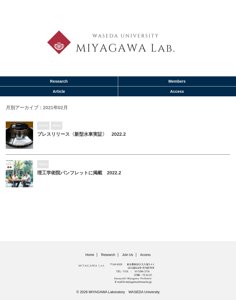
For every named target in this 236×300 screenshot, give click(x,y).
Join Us (127, 255)
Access (177, 91)
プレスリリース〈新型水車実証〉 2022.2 (84, 134)
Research (59, 81)
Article (59, 91)
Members (177, 81)
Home (89, 255)
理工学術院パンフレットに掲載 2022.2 (81, 173)
